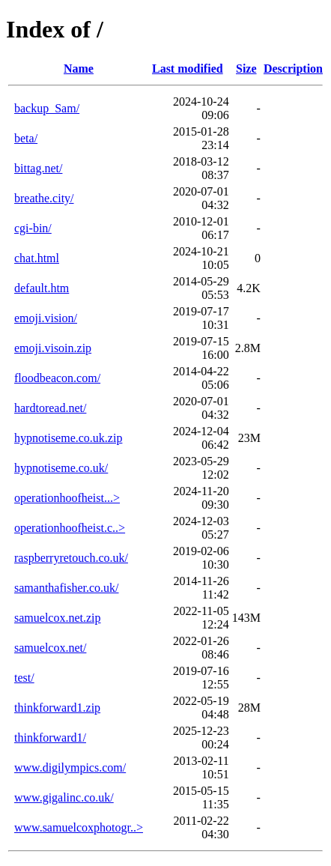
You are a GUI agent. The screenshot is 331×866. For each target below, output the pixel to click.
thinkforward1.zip (57, 707)
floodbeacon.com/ (57, 378)
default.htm (41, 288)
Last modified (187, 68)
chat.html (36, 258)
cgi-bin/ (33, 228)
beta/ (25, 138)
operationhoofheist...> (67, 497)
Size (246, 68)
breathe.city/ (44, 198)
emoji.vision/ (45, 318)
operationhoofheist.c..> (69, 527)
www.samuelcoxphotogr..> (78, 827)
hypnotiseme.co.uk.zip (68, 438)
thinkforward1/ (50, 737)
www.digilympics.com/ (70, 767)
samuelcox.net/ (50, 647)
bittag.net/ (38, 168)
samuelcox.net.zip (57, 617)
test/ (24, 677)
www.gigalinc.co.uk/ (64, 797)
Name (79, 68)
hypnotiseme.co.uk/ (61, 467)
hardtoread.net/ (50, 408)
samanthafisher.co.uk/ (66, 587)
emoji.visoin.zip (52, 348)
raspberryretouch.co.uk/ (71, 557)
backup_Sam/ (46, 108)
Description (293, 68)
